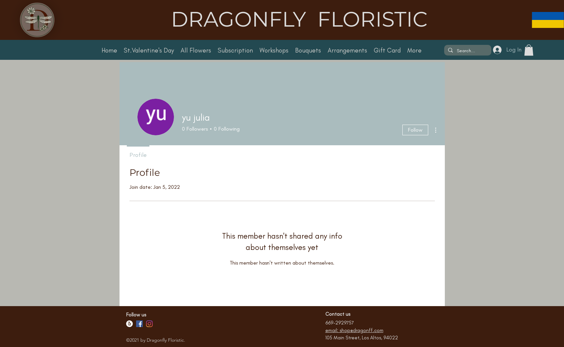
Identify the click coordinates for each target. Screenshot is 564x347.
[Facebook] (139, 323)
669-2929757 (339, 323)
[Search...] (467, 51)
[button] (528, 50)
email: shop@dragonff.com (354, 330)
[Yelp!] (129, 323)
